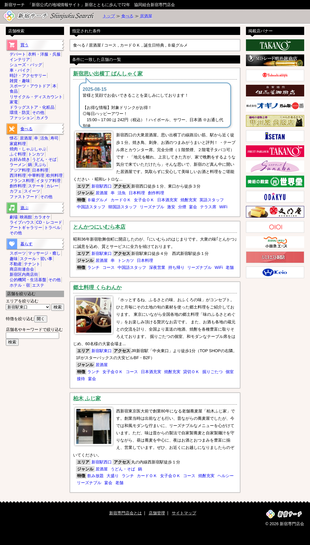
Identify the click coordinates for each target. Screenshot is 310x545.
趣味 (14, 258)
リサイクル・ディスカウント (36, 96)
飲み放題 (95, 475)
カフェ (16, 191)
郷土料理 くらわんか (97, 287)
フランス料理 (22, 180)
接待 (81, 378)
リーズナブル (152, 206)
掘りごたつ (212, 371)
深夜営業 (157, 267)
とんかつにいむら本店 (99, 227)
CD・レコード (49, 222)
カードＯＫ (121, 199)
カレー (52, 186)
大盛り (113, 475)
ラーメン (18, 164)
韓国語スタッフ (122, 206)
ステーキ (36, 186)
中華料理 (36, 175)
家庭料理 (18, 143)
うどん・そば (123, 469)
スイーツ (32, 191)
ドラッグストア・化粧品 (32, 107)
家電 (14, 102)
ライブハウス (22, 222)
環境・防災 (20, 112)
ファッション (22, 117)
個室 (230, 371)
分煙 (182, 206)
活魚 (122, 193)
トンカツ (126, 260)
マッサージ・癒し (44, 253)
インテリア (20, 59)
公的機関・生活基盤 (28, 279)
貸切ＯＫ (191, 371)
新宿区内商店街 (24, 274)
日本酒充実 (167, 199)
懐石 (14, 138)
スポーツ (18, 253)
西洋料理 (18, 175)
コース (108, 267)
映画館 (26, 217)
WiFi (223, 206)
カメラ (42, 117)
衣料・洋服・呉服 (44, 54)
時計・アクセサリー (28, 75)
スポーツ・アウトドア (30, 86)
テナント (32, 264)
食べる (127, 16)
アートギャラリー (26, 227)
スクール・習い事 (36, 258)
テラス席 (208, 206)
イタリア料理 (48, 180)
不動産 (16, 264)
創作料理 (156, 193)
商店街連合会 (22, 269)
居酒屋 (146, 16)
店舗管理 (157, 513)
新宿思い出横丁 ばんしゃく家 (108, 74)
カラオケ (42, 217)
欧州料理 (54, 175)
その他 (38, 112)
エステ (38, 285)
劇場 (14, 217)
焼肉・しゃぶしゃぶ (28, 149)
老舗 (230, 267)
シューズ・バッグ (26, 64)
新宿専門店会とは (125, 513)
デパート (18, 54)
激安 (171, 206)
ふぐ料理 (18, 154)
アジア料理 (20, 170)
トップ (109, 16)
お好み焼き (20, 159)
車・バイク (20, 70)
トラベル (52, 227)
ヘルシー (225, 475)
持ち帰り (176, 267)
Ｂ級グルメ (97, 199)
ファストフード (24, 196)
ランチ (93, 267)
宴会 (193, 206)
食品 (14, 91)
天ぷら (40, 164)
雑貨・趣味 (20, 80)
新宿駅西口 (101, 186)
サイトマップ (184, 513)
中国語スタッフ (91, 206)
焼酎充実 (188, 199)
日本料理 (137, 193)
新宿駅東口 (101, 253)
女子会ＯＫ (144, 199)
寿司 (54, 138)
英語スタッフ (211, 199)
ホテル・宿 (20, 285)
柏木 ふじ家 (87, 398)
